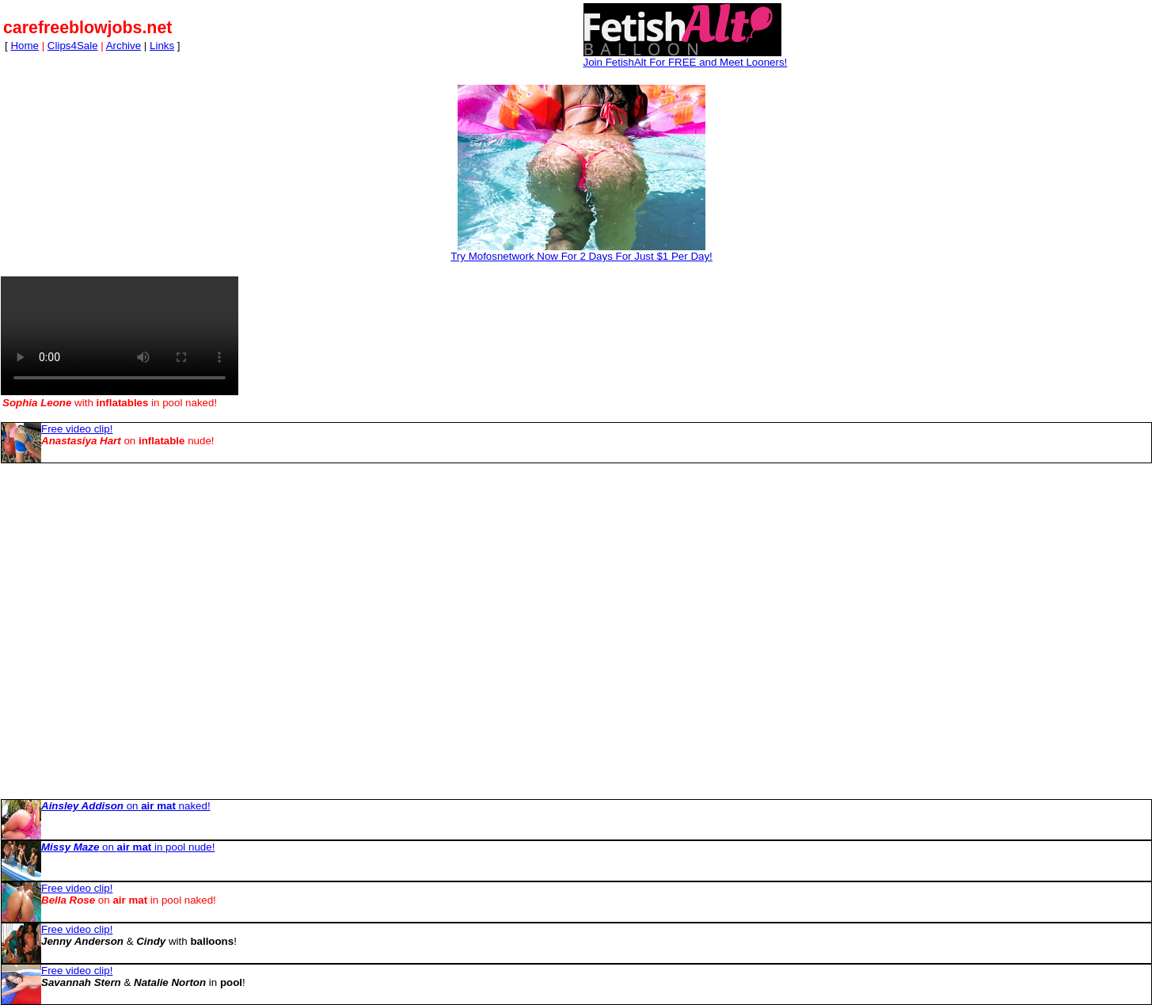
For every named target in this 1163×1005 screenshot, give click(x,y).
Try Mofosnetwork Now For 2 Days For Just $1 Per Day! (581, 256)
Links (162, 45)
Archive (123, 45)
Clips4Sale (73, 45)
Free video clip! (76, 429)
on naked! (126, 806)
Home (24, 45)
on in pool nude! (128, 847)
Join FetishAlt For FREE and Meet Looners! (685, 62)
